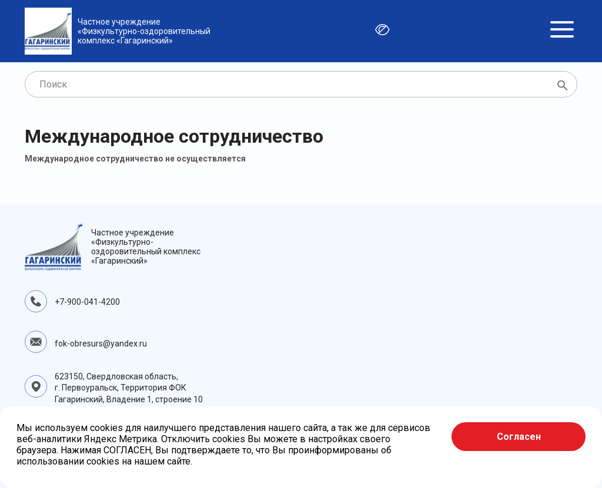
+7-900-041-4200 (87, 302)
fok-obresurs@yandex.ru (101, 343)
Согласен (519, 436)
